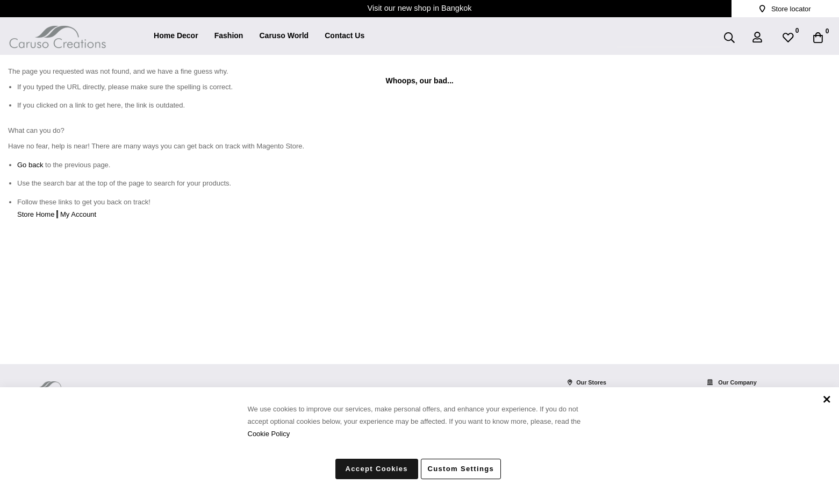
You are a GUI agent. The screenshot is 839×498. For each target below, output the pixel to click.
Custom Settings (461, 469)
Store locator (785, 9)
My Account (78, 214)
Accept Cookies (377, 469)
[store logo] (57, 30)
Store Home (35, 214)
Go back (30, 165)
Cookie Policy (269, 433)
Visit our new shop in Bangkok (420, 8)
